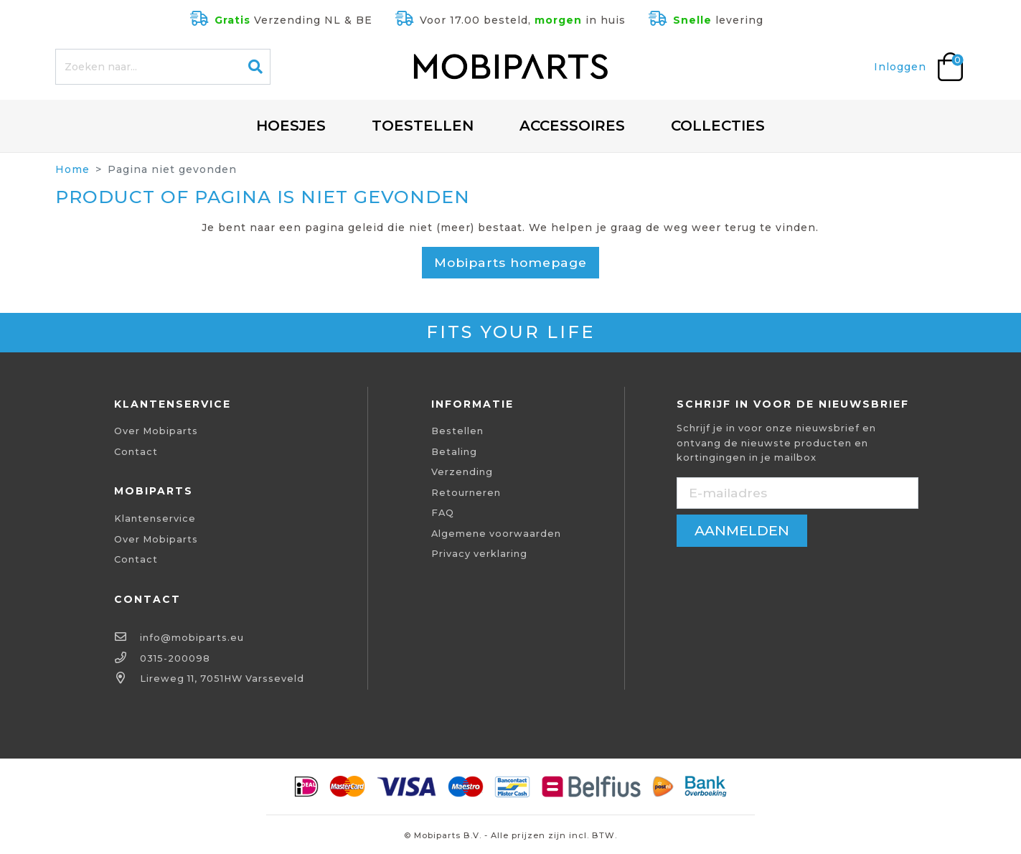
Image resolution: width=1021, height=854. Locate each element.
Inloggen (900, 66)
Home (72, 169)
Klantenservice (155, 518)
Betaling (454, 451)
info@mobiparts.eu (192, 637)
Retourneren (466, 492)
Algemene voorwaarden (496, 533)
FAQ (442, 512)
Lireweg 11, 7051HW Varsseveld (222, 678)
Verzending (462, 471)
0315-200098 (175, 658)
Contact (136, 451)
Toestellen (423, 125)
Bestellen (457, 431)
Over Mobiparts (156, 431)
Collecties (718, 125)
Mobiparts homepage (510, 262)
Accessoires (572, 125)
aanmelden (742, 530)
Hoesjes (291, 125)
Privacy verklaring (479, 553)
